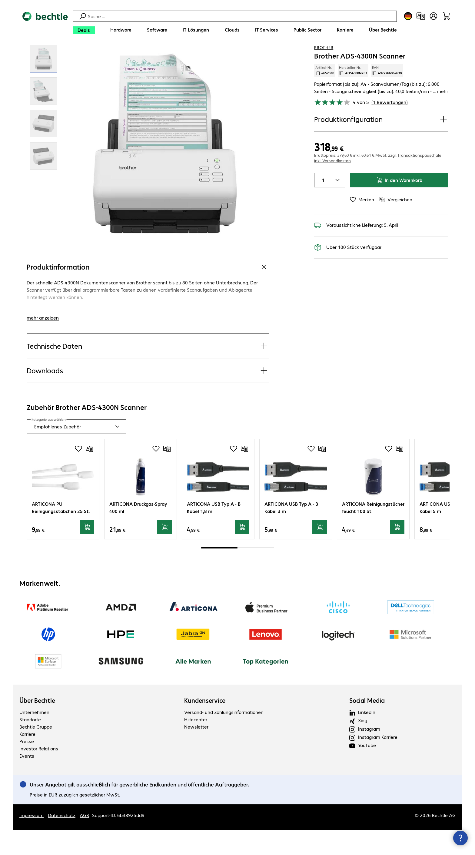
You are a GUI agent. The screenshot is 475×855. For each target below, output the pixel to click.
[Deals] (84, 30)
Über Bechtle (37, 725)
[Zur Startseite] (45, 24)
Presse (26, 766)
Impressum (31, 840)
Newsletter (196, 752)
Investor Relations (38, 773)
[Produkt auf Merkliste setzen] (431, 54)
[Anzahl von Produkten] (321, 205)
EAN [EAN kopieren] (387, 95)
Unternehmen (34, 737)
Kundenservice (204, 725)
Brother (323, 72)
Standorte (30, 744)
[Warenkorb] (446, 16)
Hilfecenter (195, 744)
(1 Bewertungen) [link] (389, 127)
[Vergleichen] (443, 54)
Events (26, 781)
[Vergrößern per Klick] (43, 84)
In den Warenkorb (399, 205)
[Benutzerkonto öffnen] (433, 16)
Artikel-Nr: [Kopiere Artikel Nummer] (324, 95)
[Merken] (362, 225)
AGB (84, 840)
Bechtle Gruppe (35, 752)
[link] (232, 55)
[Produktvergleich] (421, 16)
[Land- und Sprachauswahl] (408, 16)
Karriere (27, 759)
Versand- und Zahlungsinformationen (224, 737)
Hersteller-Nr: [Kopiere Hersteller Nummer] (353, 95)
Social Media (367, 725)
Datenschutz (61, 840)
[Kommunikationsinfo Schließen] (460, 838)
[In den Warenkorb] (87, 552)
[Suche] (241, 16)
